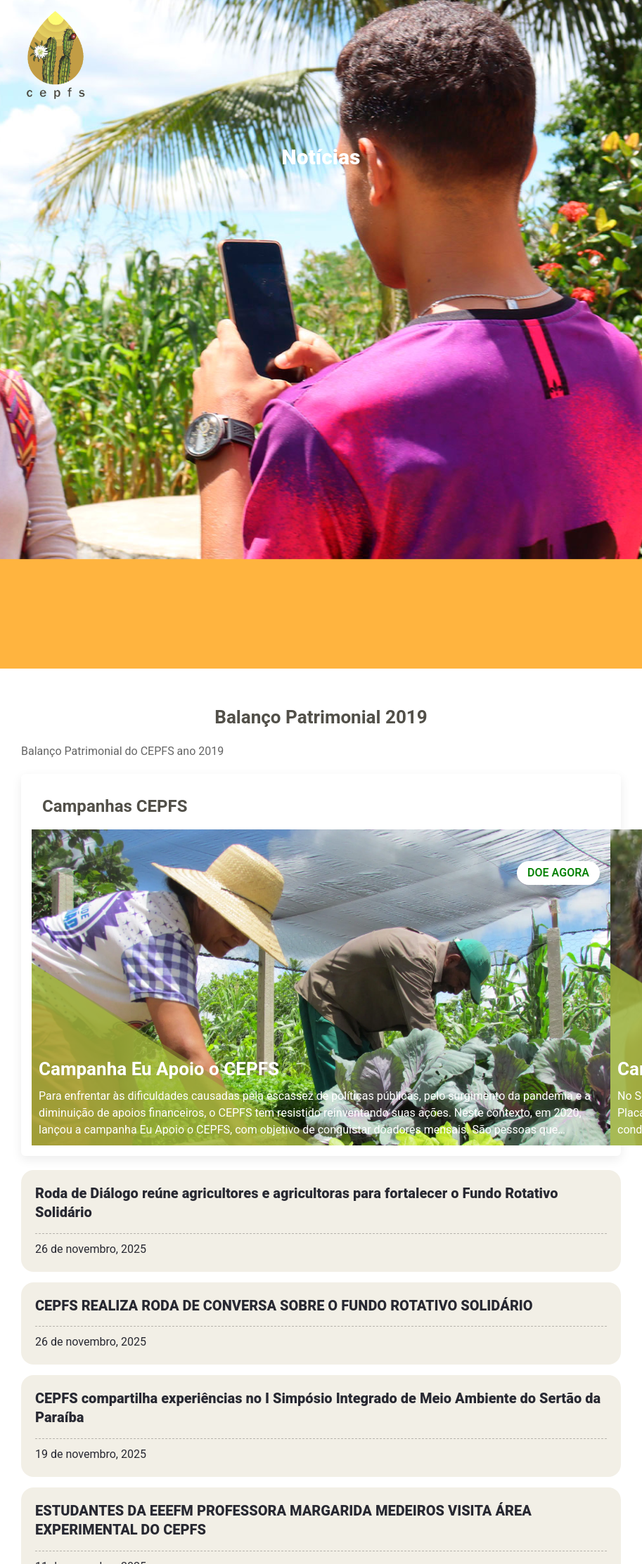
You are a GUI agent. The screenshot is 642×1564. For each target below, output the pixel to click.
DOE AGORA (558, 873)
